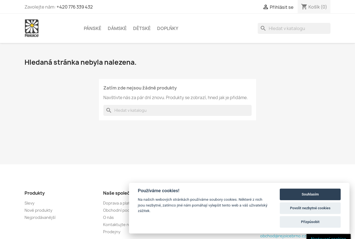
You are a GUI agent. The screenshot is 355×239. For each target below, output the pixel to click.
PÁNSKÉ (92, 28)
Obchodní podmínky (122, 210)
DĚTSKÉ (142, 28)
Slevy (29, 203)
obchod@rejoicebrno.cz (283, 235)
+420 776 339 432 (75, 7)
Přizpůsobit (310, 222)
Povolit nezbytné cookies (310, 208)
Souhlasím (310, 194)
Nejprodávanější (40, 217)
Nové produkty (38, 210)
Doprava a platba (119, 203)
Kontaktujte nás (118, 224)
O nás (108, 217)
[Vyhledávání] (294, 28)
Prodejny (111, 231)
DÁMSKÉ (117, 28)
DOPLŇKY (167, 28)
